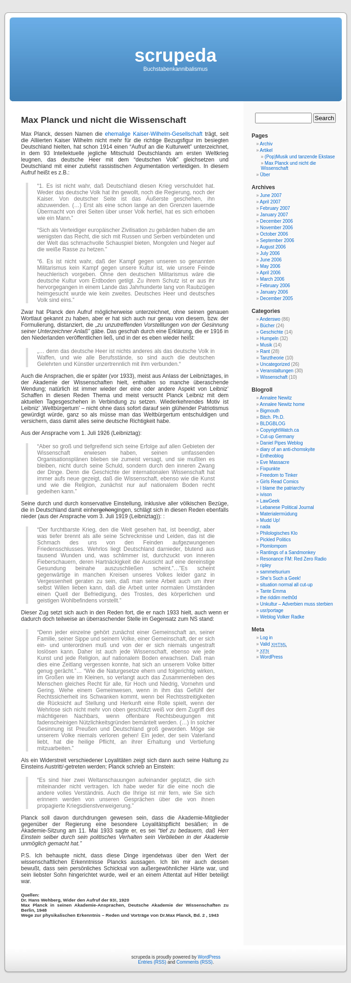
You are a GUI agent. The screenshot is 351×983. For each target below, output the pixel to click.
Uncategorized (275, 364)
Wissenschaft (273, 377)
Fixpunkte (270, 468)
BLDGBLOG (273, 423)
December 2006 (276, 221)
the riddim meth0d (278, 597)
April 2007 (270, 201)
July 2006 (270, 253)
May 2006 (270, 266)
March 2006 (272, 279)
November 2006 (276, 227)
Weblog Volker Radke (282, 616)
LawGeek (270, 500)
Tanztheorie (272, 357)
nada (265, 526)
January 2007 (274, 214)
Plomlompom (273, 546)
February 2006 (275, 285)
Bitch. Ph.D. (272, 417)
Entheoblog (272, 455)
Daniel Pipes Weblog (281, 442)
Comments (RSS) (195, 962)
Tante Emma (273, 591)
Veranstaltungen (276, 370)
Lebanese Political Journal (287, 507)
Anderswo (270, 319)
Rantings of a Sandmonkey (287, 552)
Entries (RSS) (152, 962)
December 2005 (276, 298)
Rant (265, 351)
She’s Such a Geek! (280, 578)
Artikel (266, 150)
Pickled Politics (275, 539)
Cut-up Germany (277, 436)
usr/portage (272, 610)
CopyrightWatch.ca (279, 430)
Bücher (267, 325)
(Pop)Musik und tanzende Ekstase (300, 156)
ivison (266, 494)
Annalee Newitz (276, 397)
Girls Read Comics (279, 481)
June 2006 (271, 259)
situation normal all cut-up (286, 584)
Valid (273, 644)
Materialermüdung (278, 513)
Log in (266, 637)
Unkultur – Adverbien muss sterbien (296, 604)
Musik (266, 344)
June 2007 (271, 195)
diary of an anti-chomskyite (287, 449)
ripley (265, 565)
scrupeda (176, 55)
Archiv (266, 143)
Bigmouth (270, 410)
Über (265, 174)
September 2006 (277, 240)
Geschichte (271, 332)
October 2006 (274, 234)
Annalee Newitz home (282, 404)
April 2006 (270, 272)
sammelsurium (275, 571)
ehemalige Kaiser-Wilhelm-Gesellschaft (153, 134)
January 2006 (274, 292)
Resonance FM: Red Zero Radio (293, 558)
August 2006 (273, 246)
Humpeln (269, 338)
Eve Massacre (274, 462)
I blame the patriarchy (282, 488)
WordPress (271, 656)
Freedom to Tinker (278, 475)
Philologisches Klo (278, 533)
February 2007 (275, 208)
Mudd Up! (270, 520)
